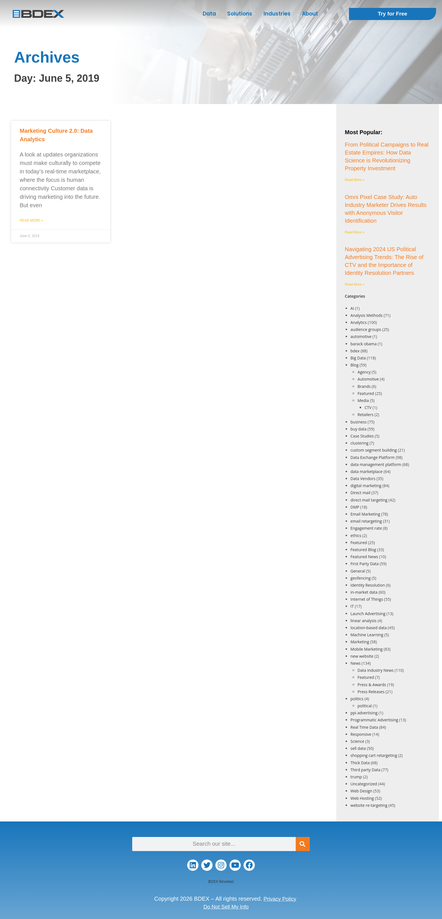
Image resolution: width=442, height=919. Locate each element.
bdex (354, 351)
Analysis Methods (366, 315)
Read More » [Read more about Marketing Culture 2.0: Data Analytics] (31, 220)
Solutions (239, 13)
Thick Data (360, 762)
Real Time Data (364, 727)
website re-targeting (368, 805)
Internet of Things (366, 599)
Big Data (358, 358)
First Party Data (364, 563)
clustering (359, 443)
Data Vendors (362, 478)
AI (352, 308)
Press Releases (370, 691)
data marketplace (366, 471)
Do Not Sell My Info (226, 906)
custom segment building (373, 450)
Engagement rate (366, 528)
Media (363, 400)
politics (356, 698)
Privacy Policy (279, 899)
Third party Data (365, 769)
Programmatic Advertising (374, 720)
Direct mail (360, 492)
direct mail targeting (368, 500)
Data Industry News (375, 670)
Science (357, 741)
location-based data (368, 627)
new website (361, 656)
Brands (363, 386)
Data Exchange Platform (372, 457)
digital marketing (365, 485)
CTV (368, 407)
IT (352, 606)
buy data (358, 429)
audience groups (365, 329)
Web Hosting (362, 798)
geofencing (360, 578)
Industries (277, 13)
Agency (364, 372)
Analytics (358, 322)
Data (209, 13)
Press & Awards (371, 684)
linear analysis (363, 620)
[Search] (303, 844)
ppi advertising (363, 712)
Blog (354, 365)
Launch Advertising (367, 613)
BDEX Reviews (221, 881)
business (358, 422)
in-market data (363, 592)
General (357, 571)
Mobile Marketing (366, 649)
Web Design (361, 791)
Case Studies (362, 436)
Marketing (359, 641)
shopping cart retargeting (373, 755)
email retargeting (366, 521)
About (310, 13)
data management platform (375, 464)
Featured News (364, 556)
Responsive (360, 734)
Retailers (365, 414)
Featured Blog (363, 549)
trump (356, 776)
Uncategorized (363, 784)
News (355, 663)
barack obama (363, 343)
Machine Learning (366, 634)
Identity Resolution (367, 585)
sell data (358, 748)
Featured (365, 393)
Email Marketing (365, 514)
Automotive (368, 379)
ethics (355, 535)
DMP (354, 507)
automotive (361, 336)
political (364, 705)
